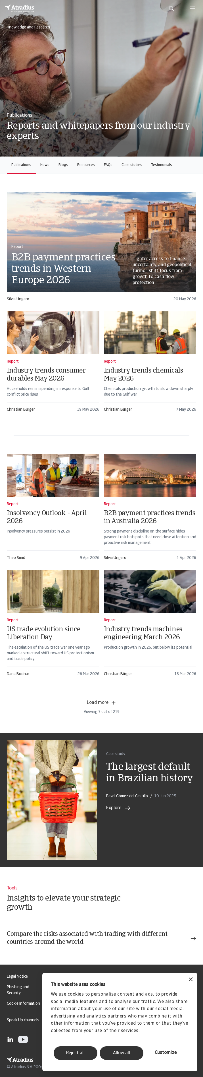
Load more (101, 703)
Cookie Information (23, 1004)
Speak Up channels (23, 1020)
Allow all (121, 1053)
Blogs (63, 165)
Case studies (132, 165)
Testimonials (161, 165)
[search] (171, 8)
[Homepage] (19, 9)
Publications (21, 165)
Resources (86, 165)
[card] (101, 249)
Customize (166, 1053)
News (44, 165)
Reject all (75, 1053)
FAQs (108, 165)
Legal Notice (17, 977)
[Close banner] (191, 980)
